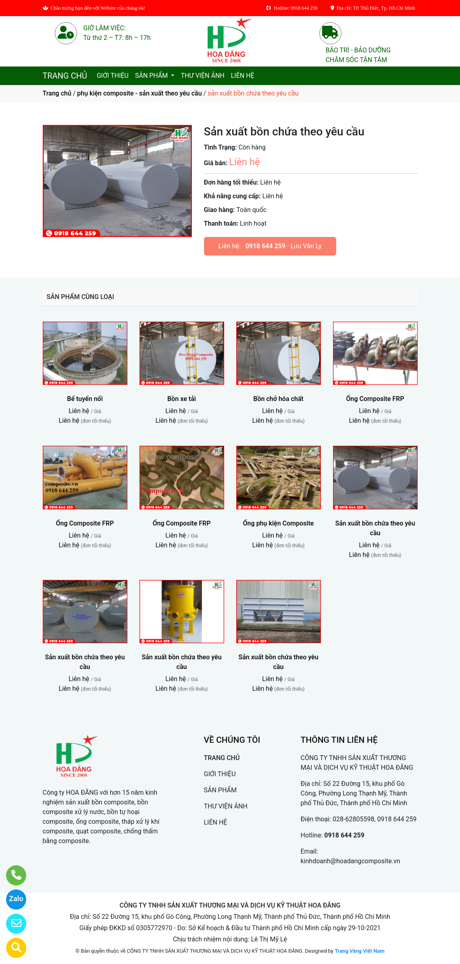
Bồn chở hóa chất (278, 399)
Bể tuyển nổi (85, 399)
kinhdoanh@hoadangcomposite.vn (350, 861)
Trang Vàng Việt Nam (359, 951)
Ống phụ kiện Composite (278, 523)
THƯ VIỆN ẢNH (202, 75)
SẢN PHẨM (152, 75)
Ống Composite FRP (375, 399)
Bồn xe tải (181, 399)
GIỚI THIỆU (113, 75)
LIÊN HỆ (242, 75)
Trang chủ (57, 93)
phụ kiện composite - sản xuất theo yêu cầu (139, 93)
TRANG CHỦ (65, 76)
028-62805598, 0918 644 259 (374, 819)
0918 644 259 (265, 246)
